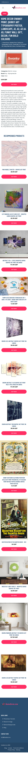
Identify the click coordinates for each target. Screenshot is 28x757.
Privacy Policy (11, 750)
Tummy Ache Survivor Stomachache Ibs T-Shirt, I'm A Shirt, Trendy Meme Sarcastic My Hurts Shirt (14, 299)
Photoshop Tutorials (9, 719)
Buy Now (14, 84)
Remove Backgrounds (9, 724)
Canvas (15, 71)
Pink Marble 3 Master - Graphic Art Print (14, 169)
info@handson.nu (5, 2)
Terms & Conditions (18, 748)
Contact (10, 748)
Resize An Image (8, 722)
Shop (4, 13)
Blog (5, 727)
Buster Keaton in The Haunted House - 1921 (14, 542)
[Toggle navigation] (3, 7)
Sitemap (18, 750)
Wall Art (10, 71)
